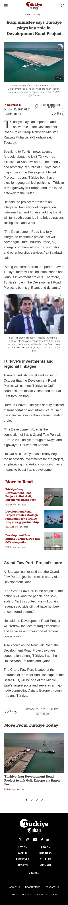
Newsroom (14, 105)
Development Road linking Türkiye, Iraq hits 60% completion (22, 539)
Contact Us (52, 887)
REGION (45, 847)
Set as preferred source (47, 105)
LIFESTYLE (22, 859)
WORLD (22, 853)
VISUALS (34, 873)
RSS (55, 894)
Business (9, 527)
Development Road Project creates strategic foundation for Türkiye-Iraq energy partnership (22, 517)
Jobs (14, 894)
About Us (14, 887)
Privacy (26, 894)
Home (27, 14)
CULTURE (45, 859)
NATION (22, 847)
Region (40, 14)
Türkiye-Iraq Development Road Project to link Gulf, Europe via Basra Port (20, 494)
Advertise (42, 894)
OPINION (45, 865)
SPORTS (22, 865)
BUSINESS (45, 853)
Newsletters (32, 887)
